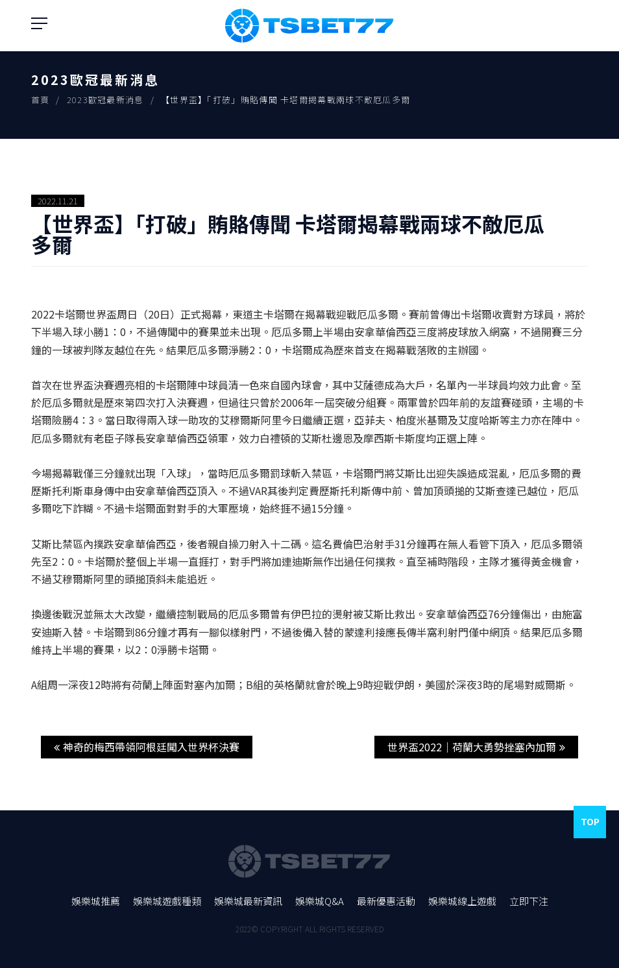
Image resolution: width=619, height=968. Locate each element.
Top (590, 821)
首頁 (40, 99)
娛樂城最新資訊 (248, 901)
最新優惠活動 (386, 901)
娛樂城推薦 (95, 901)
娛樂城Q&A (319, 901)
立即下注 (528, 901)
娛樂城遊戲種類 (167, 901)
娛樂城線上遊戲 (462, 901)
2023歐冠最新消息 (105, 99)
